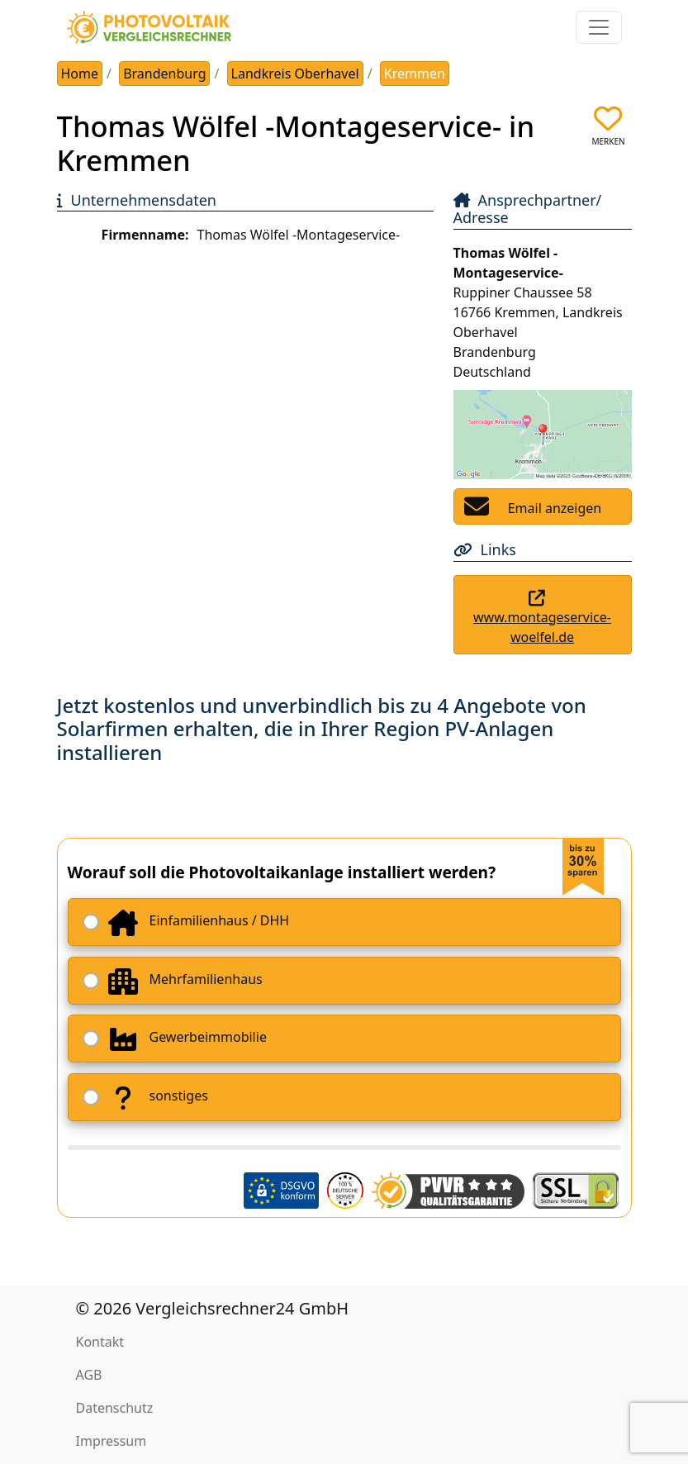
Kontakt (100, 1342)
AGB (89, 1375)
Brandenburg (164, 73)
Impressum (111, 1441)
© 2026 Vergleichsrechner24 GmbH (212, 1308)
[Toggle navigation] (599, 27)
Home (80, 73)
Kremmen (414, 73)
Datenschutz (115, 1408)
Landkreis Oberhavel (295, 73)
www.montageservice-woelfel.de (542, 627)
